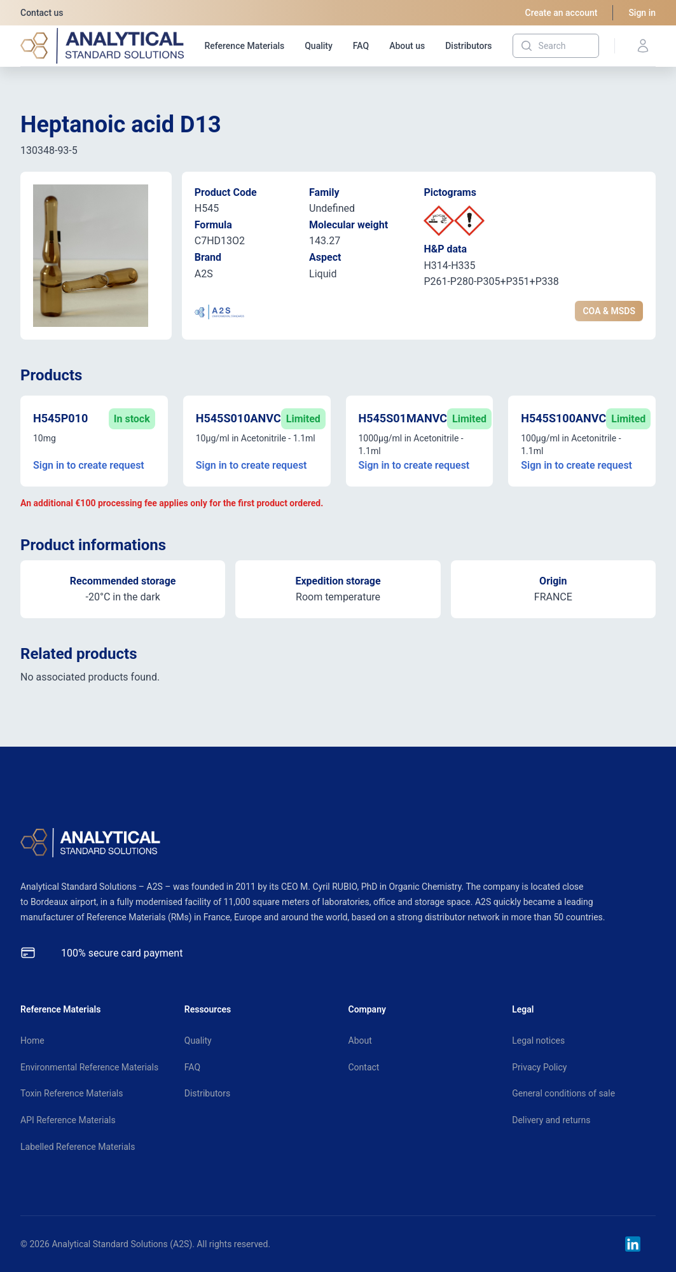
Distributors (468, 46)
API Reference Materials (68, 1120)
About (360, 1040)
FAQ (361, 46)
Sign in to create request (88, 465)
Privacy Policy (539, 1067)
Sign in (642, 13)
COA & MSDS (609, 311)
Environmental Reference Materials (89, 1067)
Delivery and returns (551, 1120)
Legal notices (538, 1040)
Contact (364, 1067)
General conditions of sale (563, 1093)
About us (407, 46)
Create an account (561, 13)
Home (32, 1040)
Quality (319, 46)
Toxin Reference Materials (71, 1093)
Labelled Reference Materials (77, 1147)
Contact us (42, 13)
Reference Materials (244, 46)
